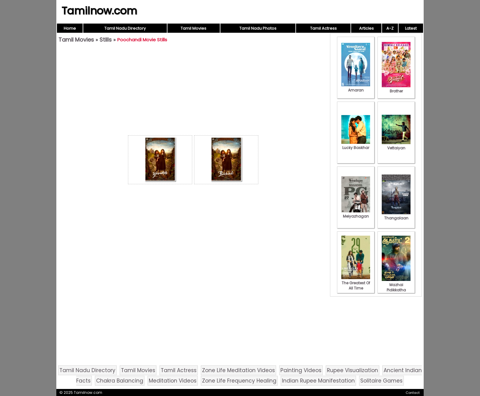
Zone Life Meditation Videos (238, 370)
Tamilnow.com (99, 10)
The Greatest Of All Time (355, 283)
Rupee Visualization (352, 370)
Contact (413, 392)
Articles (366, 28)
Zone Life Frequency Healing (239, 380)
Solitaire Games (381, 380)
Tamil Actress (323, 28)
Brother (396, 88)
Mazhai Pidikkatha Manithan (396, 287)
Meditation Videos (173, 380)
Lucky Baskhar (355, 145)
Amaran (355, 87)
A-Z (390, 28)
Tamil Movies (193, 28)
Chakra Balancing (119, 380)
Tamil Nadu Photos (257, 28)
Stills (105, 39)
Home (70, 28)
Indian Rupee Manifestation (318, 380)
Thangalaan (396, 215)
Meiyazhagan (355, 213)
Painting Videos (300, 370)
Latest (411, 28)
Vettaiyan (396, 145)
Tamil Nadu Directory (125, 28)
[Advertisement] (193, 90)
